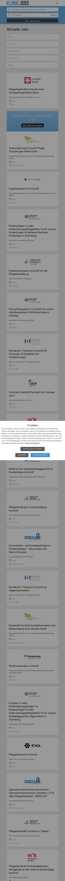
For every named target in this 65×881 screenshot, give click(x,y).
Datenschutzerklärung (32, 443)
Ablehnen (22, 455)
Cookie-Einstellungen (32, 449)
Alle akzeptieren (40, 455)
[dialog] (32, 440)
